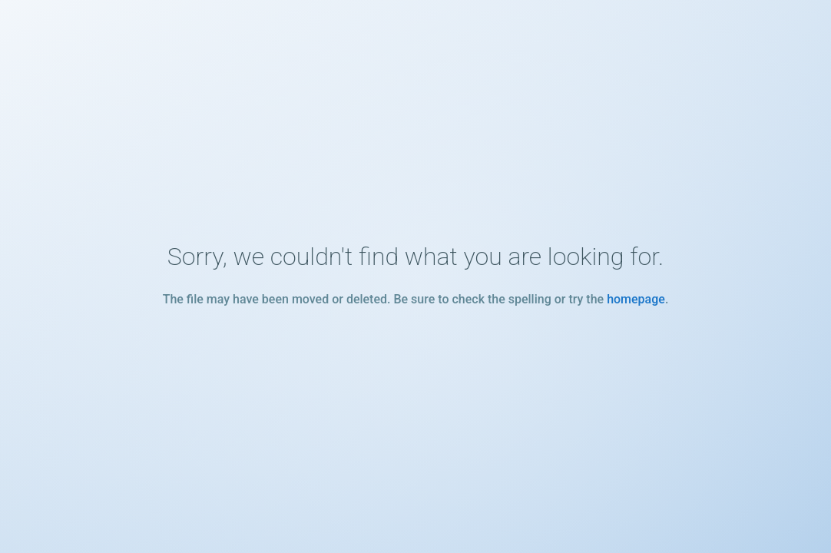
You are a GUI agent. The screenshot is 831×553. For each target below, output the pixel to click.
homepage (636, 299)
